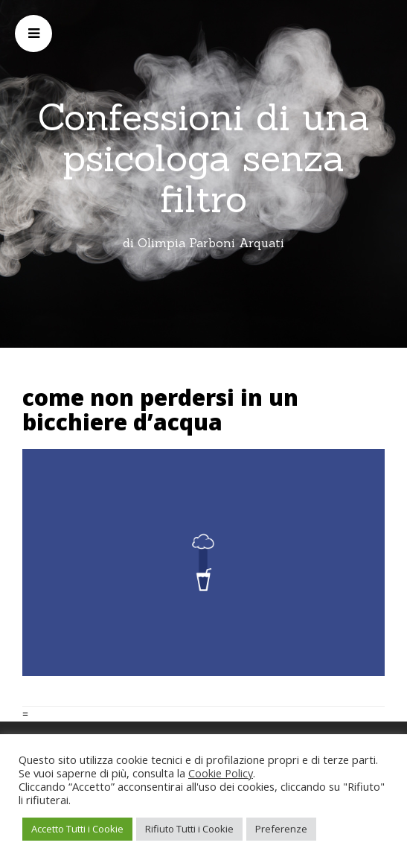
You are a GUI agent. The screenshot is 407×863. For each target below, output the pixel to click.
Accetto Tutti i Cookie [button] (77, 828)
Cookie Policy (220, 772)
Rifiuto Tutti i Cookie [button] (189, 828)
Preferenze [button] (281, 828)
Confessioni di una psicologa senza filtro (204, 158)
